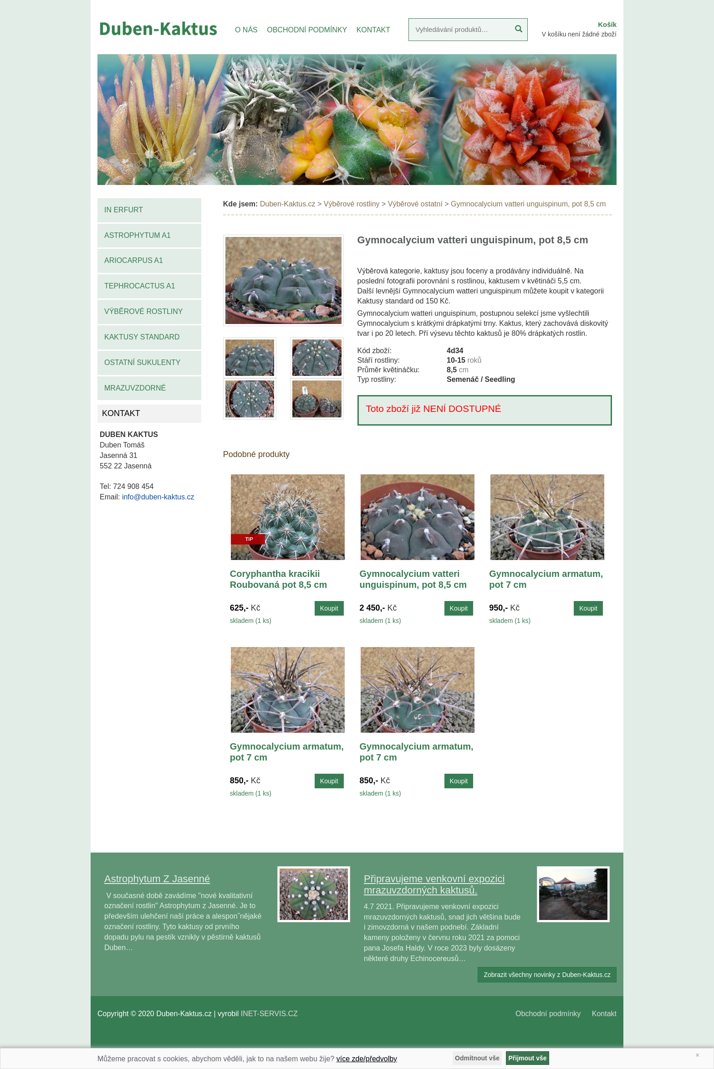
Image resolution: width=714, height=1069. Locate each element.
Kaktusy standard (142, 337)
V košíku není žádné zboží (579, 34)
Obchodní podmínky (548, 1014)
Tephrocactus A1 (139, 286)
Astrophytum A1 (137, 235)
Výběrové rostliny (143, 311)
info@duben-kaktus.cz (158, 497)
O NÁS (246, 30)
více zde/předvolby (367, 1059)
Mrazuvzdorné (135, 388)
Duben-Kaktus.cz (288, 204)
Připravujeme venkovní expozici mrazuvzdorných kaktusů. (434, 884)
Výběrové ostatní (415, 204)
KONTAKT (373, 30)
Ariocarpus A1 (133, 260)
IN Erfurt (123, 210)
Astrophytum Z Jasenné (157, 878)
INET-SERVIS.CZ (269, 1014)
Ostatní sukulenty (142, 362)
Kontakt (604, 1014)
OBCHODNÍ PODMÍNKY (307, 30)
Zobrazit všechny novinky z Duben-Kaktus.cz (547, 974)
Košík (607, 24)
